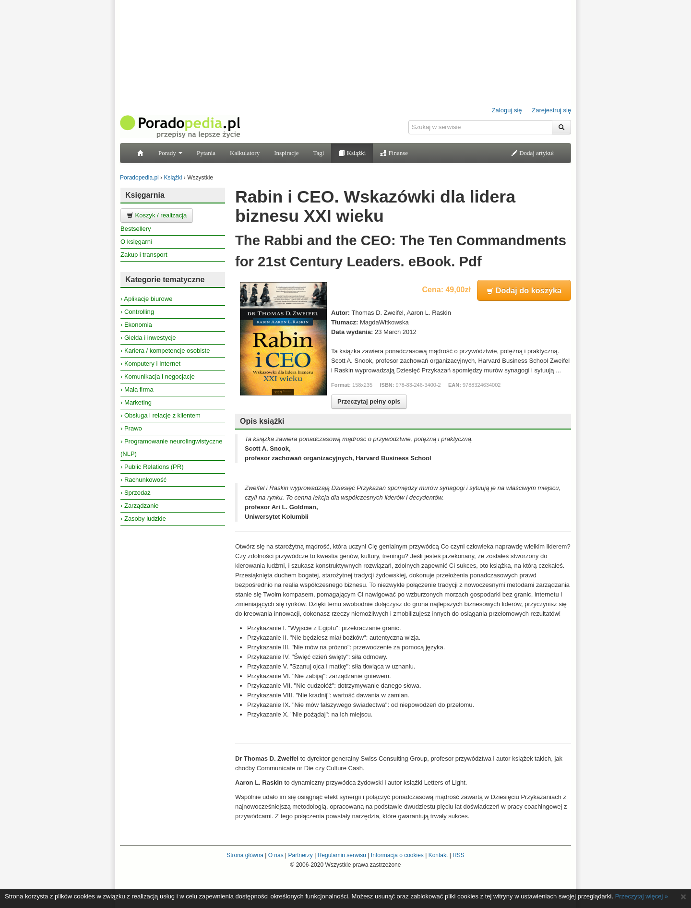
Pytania (206, 152)
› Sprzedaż (135, 492)
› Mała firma (137, 389)
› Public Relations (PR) (152, 466)
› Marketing (136, 402)
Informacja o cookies (397, 855)
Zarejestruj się (551, 110)
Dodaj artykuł (532, 152)
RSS (459, 855)
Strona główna (244, 855)
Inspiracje (286, 152)
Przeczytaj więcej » (641, 896)
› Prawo (131, 428)
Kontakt (438, 855)
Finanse (394, 152)
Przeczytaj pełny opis (369, 401)
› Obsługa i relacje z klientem (160, 415)
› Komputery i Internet (150, 363)
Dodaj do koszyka (524, 290)
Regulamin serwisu (342, 855)
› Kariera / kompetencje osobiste (165, 350)
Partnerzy (300, 855)
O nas (276, 855)
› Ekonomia (136, 324)
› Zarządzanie (139, 505)
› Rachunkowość (143, 479)
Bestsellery (135, 228)
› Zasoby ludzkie (143, 518)
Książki (352, 152)
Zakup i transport (143, 254)
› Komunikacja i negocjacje (157, 376)
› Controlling (137, 311)
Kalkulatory (245, 152)
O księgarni (136, 241)
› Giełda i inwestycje (148, 337)
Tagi (318, 152)
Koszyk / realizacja (157, 215)
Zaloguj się (507, 110)
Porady (170, 152)
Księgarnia (145, 195)
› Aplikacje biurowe (146, 298)
